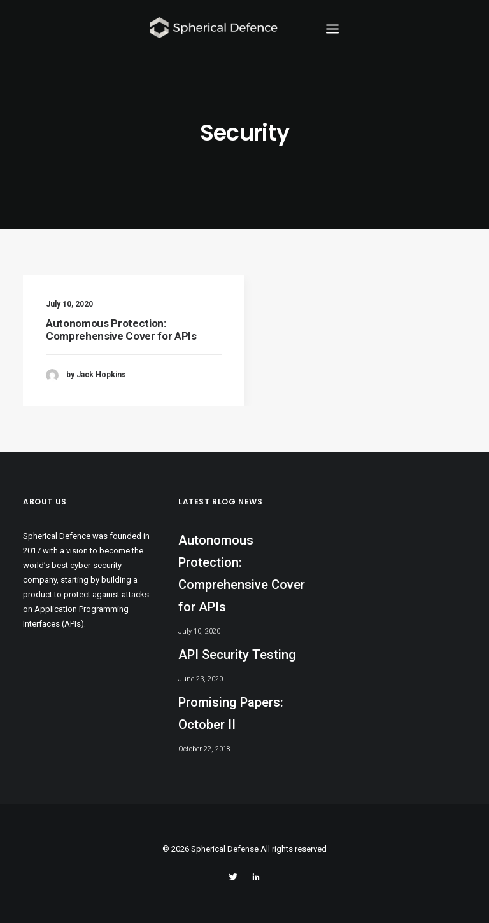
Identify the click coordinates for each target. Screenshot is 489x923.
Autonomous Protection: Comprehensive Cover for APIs (121, 329)
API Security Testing (237, 654)
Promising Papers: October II (230, 713)
